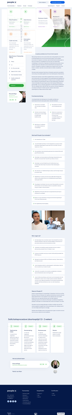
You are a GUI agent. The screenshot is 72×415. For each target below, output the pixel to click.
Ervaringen (30, 5)
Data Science (25, 398)
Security (39, 397)
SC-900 (53, 395)
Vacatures (19, 5)
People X (58, 5)
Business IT (24, 395)
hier (48, 307)
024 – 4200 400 (10, 395)
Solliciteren (16, 85)
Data (38, 395)
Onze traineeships (11, 5)
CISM (52, 393)
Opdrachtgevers (51, 5)
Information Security (26, 402)
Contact (63, 5)
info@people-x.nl (10, 396)
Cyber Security (25, 400)
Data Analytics (25, 397)
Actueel (24, 5)
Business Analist (25, 393)
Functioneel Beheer (26, 403)
